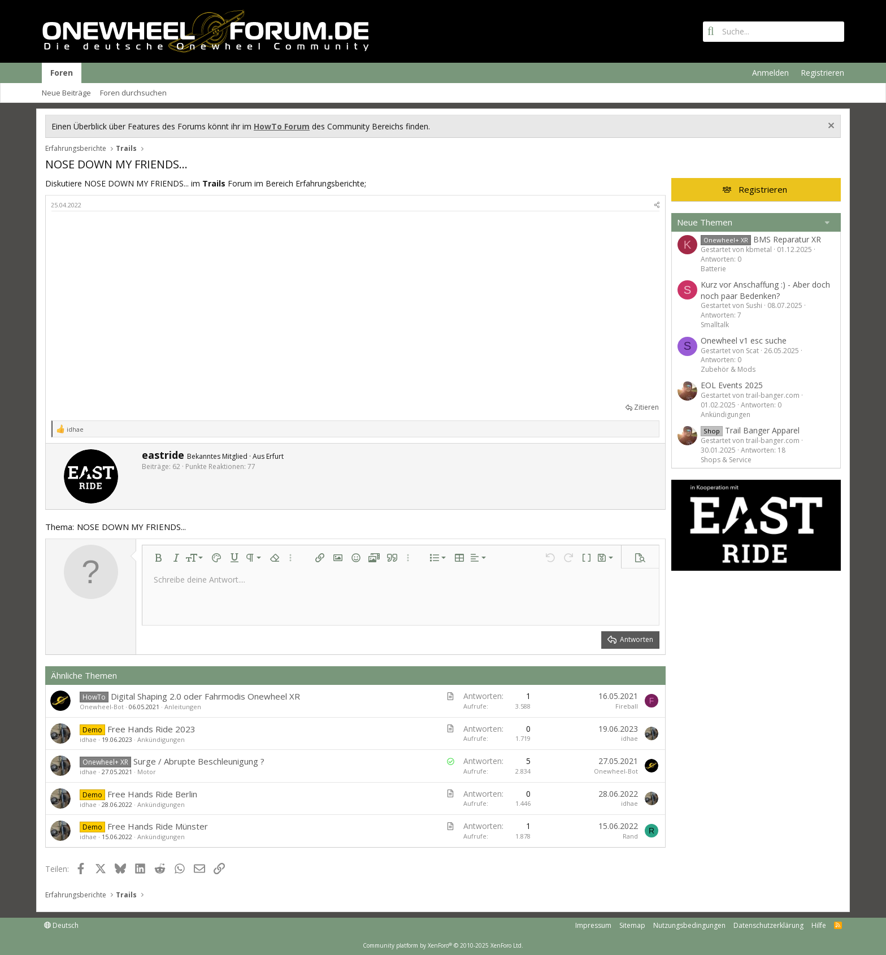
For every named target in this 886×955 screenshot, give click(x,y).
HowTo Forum (282, 126)
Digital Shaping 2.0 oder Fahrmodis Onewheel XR (205, 696)
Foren (61, 72)
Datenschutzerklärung (768, 925)
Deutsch (61, 925)
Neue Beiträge (66, 93)
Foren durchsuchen (133, 93)
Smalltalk (715, 324)
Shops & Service (726, 460)
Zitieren (646, 407)
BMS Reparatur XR (761, 239)
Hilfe (818, 925)
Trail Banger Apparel (750, 430)
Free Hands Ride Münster (157, 826)
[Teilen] (657, 205)
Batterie (713, 269)
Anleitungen (182, 706)
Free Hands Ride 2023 (151, 729)
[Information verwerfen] (830, 127)
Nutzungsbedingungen (689, 925)
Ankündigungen (161, 739)
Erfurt (275, 456)
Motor (146, 771)
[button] (158, 558)
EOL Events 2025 (732, 385)
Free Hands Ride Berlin (152, 794)
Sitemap (632, 925)
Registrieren (763, 189)
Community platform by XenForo (443, 945)
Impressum (593, 925)
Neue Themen (704, 222)
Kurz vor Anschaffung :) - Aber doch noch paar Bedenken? (765, 290)
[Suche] (773, 31)
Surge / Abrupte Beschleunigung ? (198, 761)
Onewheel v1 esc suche (744, 340)
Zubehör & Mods (728, 369)
